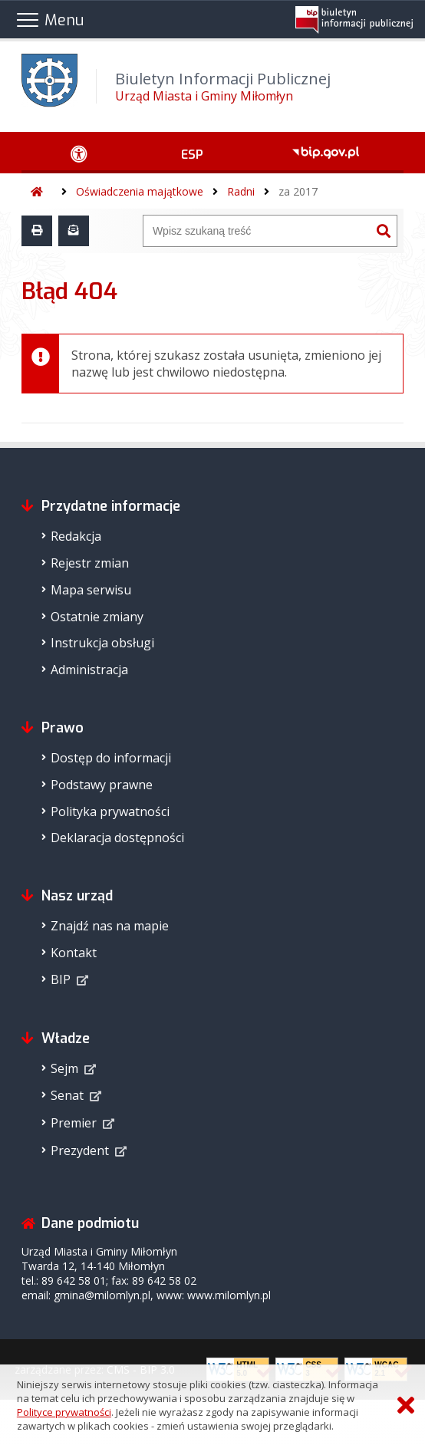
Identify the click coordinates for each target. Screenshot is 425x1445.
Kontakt (74, 952)
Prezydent (80, 1150)
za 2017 (298, 191)
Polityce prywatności (64, 1412)
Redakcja (76, 536)
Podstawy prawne (102, 784)
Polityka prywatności (110, 811)
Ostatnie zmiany (97, 616)
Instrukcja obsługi (102, 642)
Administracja (89, 669)
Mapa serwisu (91, 589)
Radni (241, 191)
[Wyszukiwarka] (257, 231)
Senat (67, 1095)
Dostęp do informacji (111, 757)
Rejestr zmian (90, 563)
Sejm (64, 1068)
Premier (74, 1122)
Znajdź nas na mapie (110, 925)
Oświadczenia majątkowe (139, 191)
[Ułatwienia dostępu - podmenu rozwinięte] (79, 152)
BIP (61, 979)
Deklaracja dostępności (117, 837)
